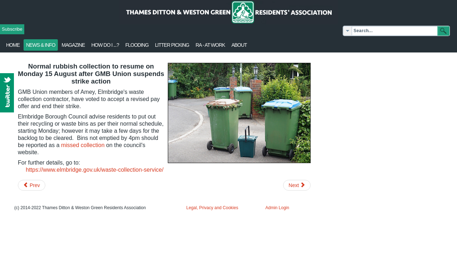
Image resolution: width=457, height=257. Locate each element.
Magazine (73, 45)
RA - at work (210, 45)
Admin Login (277, 207)
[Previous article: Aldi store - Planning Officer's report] (31, 185)
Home (13, 45)
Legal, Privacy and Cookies (212, 207)
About (239, 45)
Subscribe (12, 29)
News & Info (40, 45)
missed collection (83, 145)
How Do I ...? (105, 45)
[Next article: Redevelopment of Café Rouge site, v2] (297, 185)
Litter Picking (172, 45)
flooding (137, 45)
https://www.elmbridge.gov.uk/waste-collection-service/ (95, 170)
